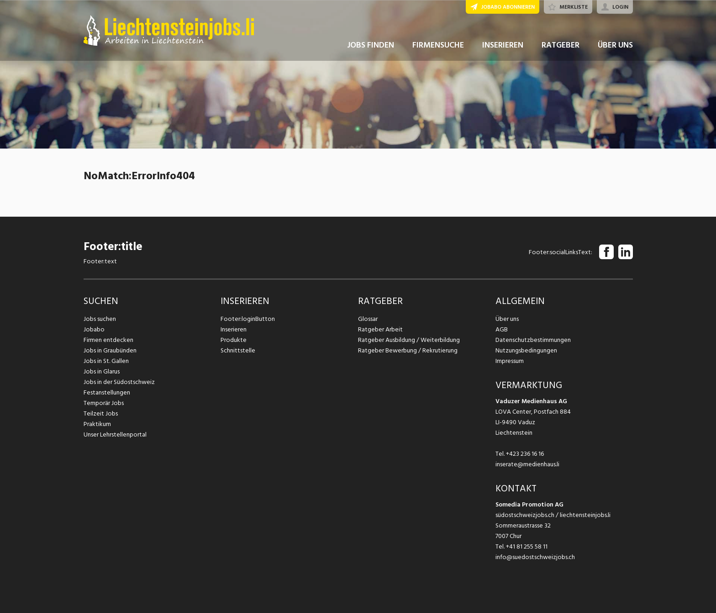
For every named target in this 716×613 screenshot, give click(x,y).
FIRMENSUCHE (438, 45)
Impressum (509, 361)
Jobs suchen (100, 319)
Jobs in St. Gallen (106, 361)
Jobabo (94, 329)
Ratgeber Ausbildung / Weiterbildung (409, 340)
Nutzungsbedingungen (526, 350)
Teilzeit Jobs (101, 413)
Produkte (234, 340)
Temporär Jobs (104, 403)
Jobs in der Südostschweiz (119, 382)
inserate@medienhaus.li (527, 464)
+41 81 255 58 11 (527, 546)
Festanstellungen (107, 392)
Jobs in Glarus (102, 371)
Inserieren (234, 329)
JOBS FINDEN (370, 45)
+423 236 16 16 (525, 453)
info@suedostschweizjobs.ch (535, 557)
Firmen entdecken (108, 340)
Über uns (507, 319)
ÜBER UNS (615, 45)
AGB (501, 329)
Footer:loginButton (248, 319)
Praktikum (97, 424)
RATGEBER (560, 45)
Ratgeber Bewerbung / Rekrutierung (408, 350)
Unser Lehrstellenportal (115, 434)
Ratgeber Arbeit (380, 329)
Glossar (368, 319)
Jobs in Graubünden (110, 350)
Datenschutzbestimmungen (533, 340)
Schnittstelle (238, 350)
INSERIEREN (502, 45)
